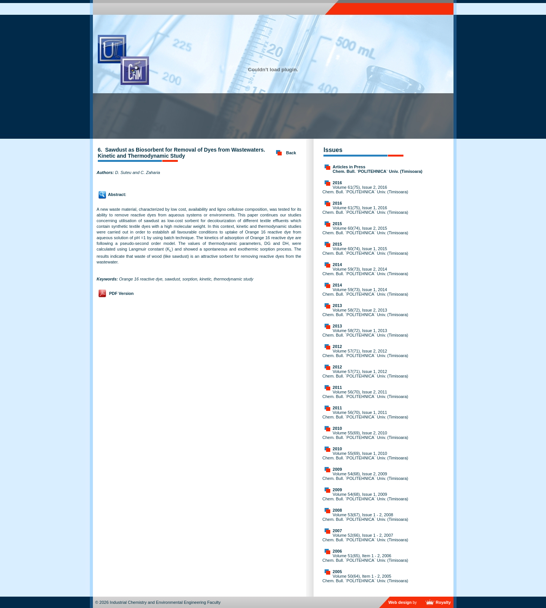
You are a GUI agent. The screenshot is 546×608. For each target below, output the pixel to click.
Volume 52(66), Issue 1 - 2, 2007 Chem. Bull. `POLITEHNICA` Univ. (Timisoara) (365, 537)
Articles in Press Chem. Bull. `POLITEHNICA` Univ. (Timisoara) (377, 169)
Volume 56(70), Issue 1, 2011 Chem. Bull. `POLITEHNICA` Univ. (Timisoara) (365, 414)
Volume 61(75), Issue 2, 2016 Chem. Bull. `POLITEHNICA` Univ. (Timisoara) (365, 189)
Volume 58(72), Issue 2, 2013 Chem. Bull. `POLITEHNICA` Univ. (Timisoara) (365, 312)
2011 (337, 387)
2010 (337, 428)
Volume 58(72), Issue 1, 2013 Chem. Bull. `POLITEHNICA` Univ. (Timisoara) (365, 332)
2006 (337, 551)
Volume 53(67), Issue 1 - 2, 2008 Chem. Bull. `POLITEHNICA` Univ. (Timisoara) (365, 517)
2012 (337, 346)
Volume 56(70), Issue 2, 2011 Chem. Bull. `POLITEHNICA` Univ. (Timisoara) (365, 394)
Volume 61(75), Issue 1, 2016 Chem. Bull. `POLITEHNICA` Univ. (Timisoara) (365, 210)
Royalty (443, 602)
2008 (337, 510)
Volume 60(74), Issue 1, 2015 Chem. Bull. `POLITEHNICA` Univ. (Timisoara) (365, 250)
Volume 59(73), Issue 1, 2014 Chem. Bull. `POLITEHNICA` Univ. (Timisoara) (365, 291)
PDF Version (121, 293)
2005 (337, 571)
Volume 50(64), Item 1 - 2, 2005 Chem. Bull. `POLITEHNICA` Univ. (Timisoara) (365, 578)
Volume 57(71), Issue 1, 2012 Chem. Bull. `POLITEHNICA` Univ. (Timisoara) (365, 373)
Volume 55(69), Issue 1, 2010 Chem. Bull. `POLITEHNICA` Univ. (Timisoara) (365, 455)
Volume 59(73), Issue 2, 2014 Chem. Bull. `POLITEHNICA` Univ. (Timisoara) (365, 271)
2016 (337, 182)
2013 (337, 305)
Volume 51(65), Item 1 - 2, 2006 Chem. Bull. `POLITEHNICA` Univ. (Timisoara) (365, 558)
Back (291, 152)
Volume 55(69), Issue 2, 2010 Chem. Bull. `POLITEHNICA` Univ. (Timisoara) (365, 435)
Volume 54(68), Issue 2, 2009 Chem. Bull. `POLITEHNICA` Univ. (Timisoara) (365, 476)
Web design (400, 602)
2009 (337, 469)
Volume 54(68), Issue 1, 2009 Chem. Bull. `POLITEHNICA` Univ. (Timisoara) (365, 496)
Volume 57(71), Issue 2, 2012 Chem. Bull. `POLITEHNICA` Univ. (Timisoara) (365, 353)
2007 (337, 530)
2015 (337, 223)
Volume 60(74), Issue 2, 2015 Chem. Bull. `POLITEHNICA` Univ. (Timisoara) (365, 230)
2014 (337, 264)
